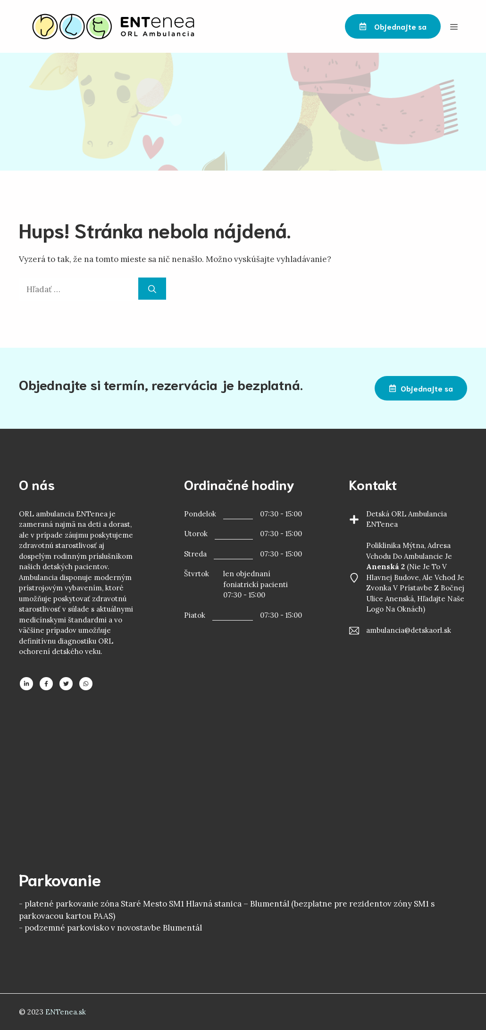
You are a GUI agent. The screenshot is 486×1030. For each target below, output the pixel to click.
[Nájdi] (152, 289)
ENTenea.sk (65, 1011)
